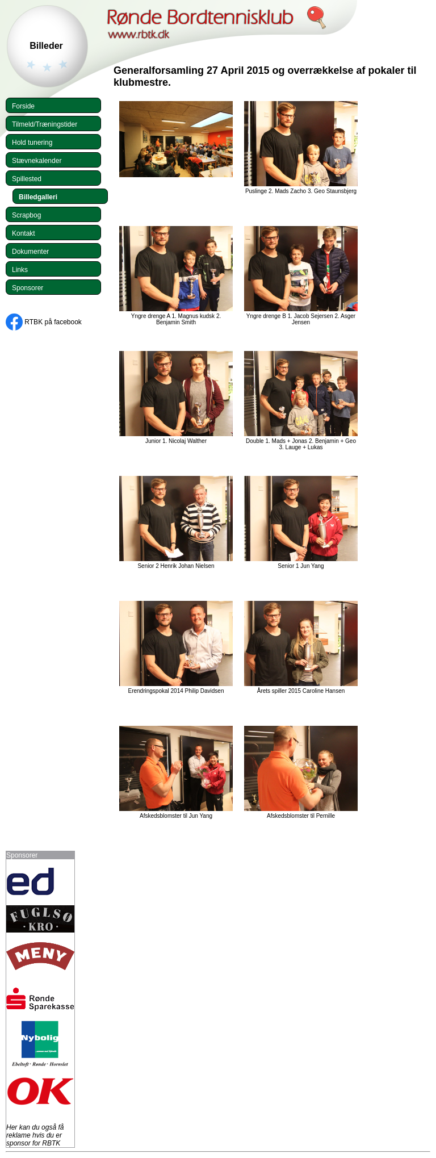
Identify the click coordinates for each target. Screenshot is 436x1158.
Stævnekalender (36, 161)
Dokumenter (30, 252)
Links (20, 270)
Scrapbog (26, 215)
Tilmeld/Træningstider (44, 124)
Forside (23, 106)
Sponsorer (27, 288)
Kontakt (23, 233)
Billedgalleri (38, 197)
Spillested (26, 179)
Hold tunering (32, 143)
